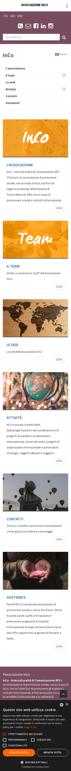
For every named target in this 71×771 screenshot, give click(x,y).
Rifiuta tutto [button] (53, 752)
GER (12, 16)
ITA (6, 16)
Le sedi (12, 345)
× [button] (66, 704)
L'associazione (20, 165)
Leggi (59, 208)
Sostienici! (16, 597)
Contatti (15, 519)
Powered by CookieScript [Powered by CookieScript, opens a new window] (35, 766)
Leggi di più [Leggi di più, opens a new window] (30, 727)
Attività (14, 418)
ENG (20, 16)
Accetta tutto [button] (18, 752)
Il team (13, 266)
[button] (35, 762)
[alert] (35, 735)
